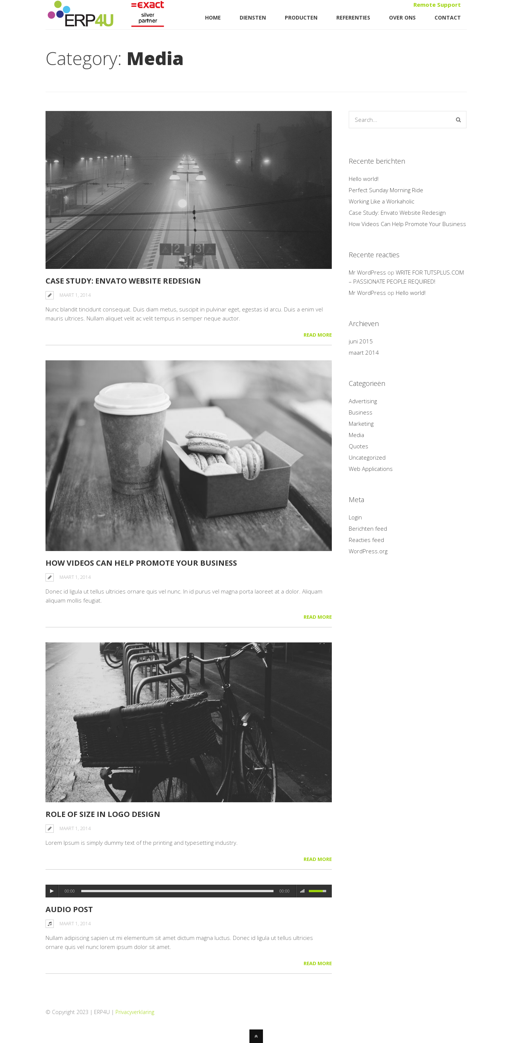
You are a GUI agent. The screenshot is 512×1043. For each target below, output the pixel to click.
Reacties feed (366, 540)
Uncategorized (367, 457)
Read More (318, 334)
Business (360, 412)
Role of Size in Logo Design (103, 814)
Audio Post (69, 909)
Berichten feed (368, 528)
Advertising (363, 401)
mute (302, 891)
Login (355, 517)
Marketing (361, 423)
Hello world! (363, 178)
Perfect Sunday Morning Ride (386, 190)
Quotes (358, 446)
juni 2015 (361, 341)
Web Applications (371, 468)
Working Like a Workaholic (381, 201)
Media (356, 435)
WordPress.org (368, 551)
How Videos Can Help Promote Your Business (141, 563)
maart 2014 (364, 352)
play (52, 891)
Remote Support (437, 4)
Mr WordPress (367, 272)
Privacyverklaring (134, 1012)
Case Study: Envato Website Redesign (123, 281)
